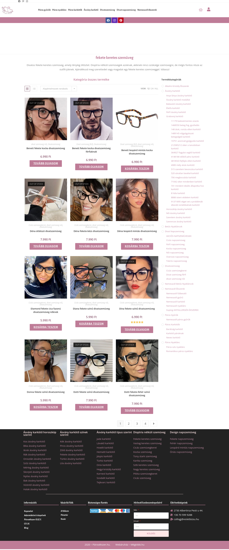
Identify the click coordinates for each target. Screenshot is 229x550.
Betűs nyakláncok (173, 226)
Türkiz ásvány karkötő (72, 458)
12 (148, 88)
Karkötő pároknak (175, 333)
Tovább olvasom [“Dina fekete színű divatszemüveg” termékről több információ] (137, 329)
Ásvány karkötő (91, 10)
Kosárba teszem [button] (137, 168)
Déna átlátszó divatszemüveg (46, 231)
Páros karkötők (75, 10)
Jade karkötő (104, 438)
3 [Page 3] (137, 423)
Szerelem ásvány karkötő (178, 217)
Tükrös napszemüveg (176, 260)
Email (136, 521)
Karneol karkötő (106, 473)
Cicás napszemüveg (175, 240)
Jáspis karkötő (104, 456)
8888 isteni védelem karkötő (185, 197)
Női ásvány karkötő (175, 213)
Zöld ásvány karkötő (71, 450)
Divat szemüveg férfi (84, 144)
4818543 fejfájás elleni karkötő (186, 160)
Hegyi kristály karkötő (109, 469)
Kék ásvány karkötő (71, 441)
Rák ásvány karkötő (34, 454)
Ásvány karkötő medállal (178, 99)
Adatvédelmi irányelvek (35, 515)
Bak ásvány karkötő (34, 480)
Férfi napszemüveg (175, 244)
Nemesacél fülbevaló (176, 293)
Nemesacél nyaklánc (176, 305)
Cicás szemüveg (142, 478)
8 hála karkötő (178, 193)
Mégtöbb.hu (137, 544)
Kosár (63, 519)
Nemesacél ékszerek (147, 10)
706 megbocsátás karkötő (183, 177)
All (156, 88)
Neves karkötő (173, 337)
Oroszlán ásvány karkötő (37, 458)
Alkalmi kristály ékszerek (177, 86)
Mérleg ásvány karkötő (36, 467)
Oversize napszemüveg (177, 256)
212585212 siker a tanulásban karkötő (185, 147)
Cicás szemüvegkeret (37, 225)
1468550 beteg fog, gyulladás (185, 125)
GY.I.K (26, 524)
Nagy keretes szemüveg (146, 469)
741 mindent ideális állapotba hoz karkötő (187, 187)
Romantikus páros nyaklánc (179, 351)
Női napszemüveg (175, 252)
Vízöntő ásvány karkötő (36, 484)
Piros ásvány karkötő (71, 445)
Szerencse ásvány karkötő (178, 221)
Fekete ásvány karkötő (72, 454)
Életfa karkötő (173, 108)
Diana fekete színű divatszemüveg (91, 308)
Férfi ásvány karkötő (176, 112)
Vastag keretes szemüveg (147, 443)
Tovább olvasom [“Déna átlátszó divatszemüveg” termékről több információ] (45, 246)
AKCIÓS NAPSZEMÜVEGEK (179, 236)
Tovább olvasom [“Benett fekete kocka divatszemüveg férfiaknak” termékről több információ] (91, 166)
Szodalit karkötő (106, 478)
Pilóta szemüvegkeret (145, 473)
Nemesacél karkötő (175, 301)
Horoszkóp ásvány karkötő (179, 209)
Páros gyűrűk (44, 10)
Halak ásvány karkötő (35, 489)
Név (136, 510)
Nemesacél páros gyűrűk (178, 319)
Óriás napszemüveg (181, 451)
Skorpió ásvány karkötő (36, 471)
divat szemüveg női (39, 144)
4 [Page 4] (145, 423)
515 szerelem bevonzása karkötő (187, 169)
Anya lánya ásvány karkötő (179, 95)
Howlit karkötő (105, 447)
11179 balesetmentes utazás (185, 121)
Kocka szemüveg (142, 451)
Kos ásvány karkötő (34, 441)
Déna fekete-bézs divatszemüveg (91, 231)
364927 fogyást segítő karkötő (185, 152)
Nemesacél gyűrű (174, 297)
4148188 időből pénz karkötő (185, 156)
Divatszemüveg (107, 10)
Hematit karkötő (106, 451)
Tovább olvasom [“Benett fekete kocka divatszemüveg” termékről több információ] (45, 163)
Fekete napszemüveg (182, 438)
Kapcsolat (28, 511)
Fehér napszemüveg (181, 443)
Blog (26, 528)
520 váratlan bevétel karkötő (185, 173)
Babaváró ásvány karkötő (178, 103)
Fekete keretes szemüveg (147, 438)
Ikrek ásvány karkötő (35, 450)
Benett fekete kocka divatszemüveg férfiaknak (91, 150)
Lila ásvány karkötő (70, 463)
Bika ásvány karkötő (34, 445)
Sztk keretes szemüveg (146, 465)
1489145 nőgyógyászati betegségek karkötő (182, 135)
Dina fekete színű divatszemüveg (137, 308)
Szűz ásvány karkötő (34, 463)
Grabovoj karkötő (174, 116)
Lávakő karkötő (105, 443)
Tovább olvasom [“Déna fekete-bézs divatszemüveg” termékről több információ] (91, 246)
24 (152, 88)
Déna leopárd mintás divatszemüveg (137, 231)
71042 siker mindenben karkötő (186, 181)
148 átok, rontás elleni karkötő (186, 129)
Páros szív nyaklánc (175, 347)
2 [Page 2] (129, 423)
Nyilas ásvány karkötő (35, 476)
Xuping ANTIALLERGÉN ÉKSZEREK (182, 310)
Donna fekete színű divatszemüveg (46, 391)
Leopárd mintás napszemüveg (187, 447)
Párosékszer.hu (101, 544)
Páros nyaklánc (59, 10)
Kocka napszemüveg (176, 248)
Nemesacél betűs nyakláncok (179, 283)
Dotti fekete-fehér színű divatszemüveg (137, 393)
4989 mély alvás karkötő (183, 165)
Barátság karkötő (174, 329)
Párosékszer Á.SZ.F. (32, 519)
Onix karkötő (104, 465)
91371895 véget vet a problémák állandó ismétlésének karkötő (187, 203)
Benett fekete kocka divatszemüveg (46, 148)
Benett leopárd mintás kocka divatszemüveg (137, 152)
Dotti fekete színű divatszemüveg (91, 391)
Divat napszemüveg (126, 10)
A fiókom (65, 511)
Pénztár (64, 515)
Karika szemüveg (142, 460)
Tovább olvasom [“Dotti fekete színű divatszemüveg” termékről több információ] (91, 407)
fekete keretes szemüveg (114, 58)
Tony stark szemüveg (145, 456)
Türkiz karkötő (105, 460)
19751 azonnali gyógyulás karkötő (187, 140)
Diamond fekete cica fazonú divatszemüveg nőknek (46, 310)
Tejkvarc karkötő (106, 482)
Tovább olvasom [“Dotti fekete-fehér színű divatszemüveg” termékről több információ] (137, 410)
